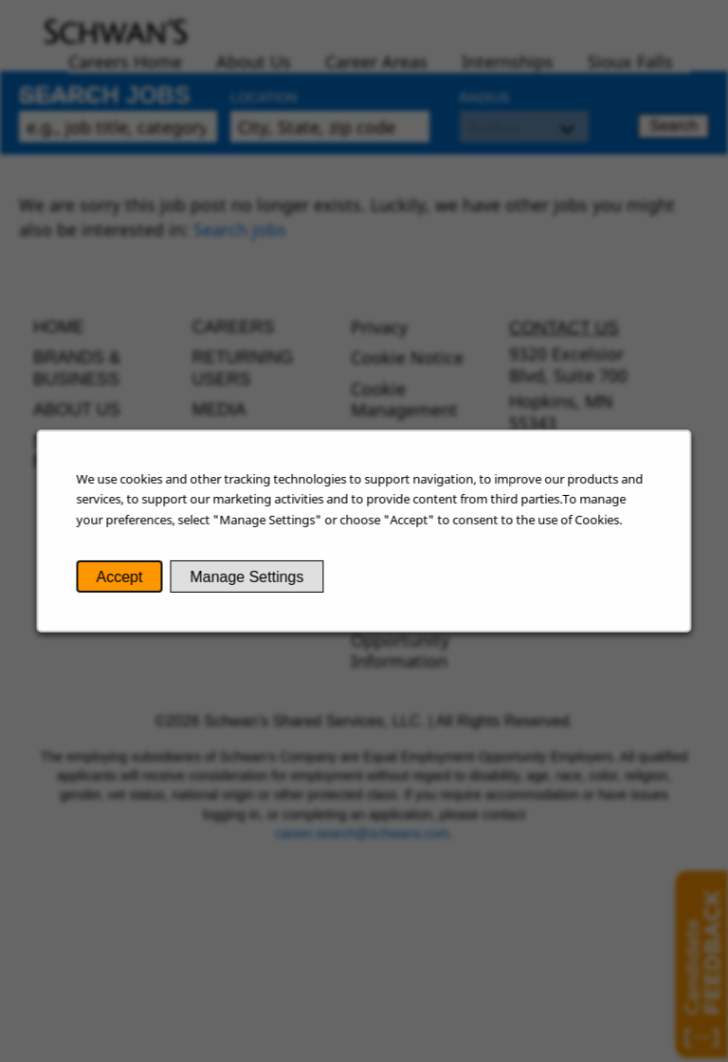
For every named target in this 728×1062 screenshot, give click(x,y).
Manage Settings (249, 580)
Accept (124, 580)
